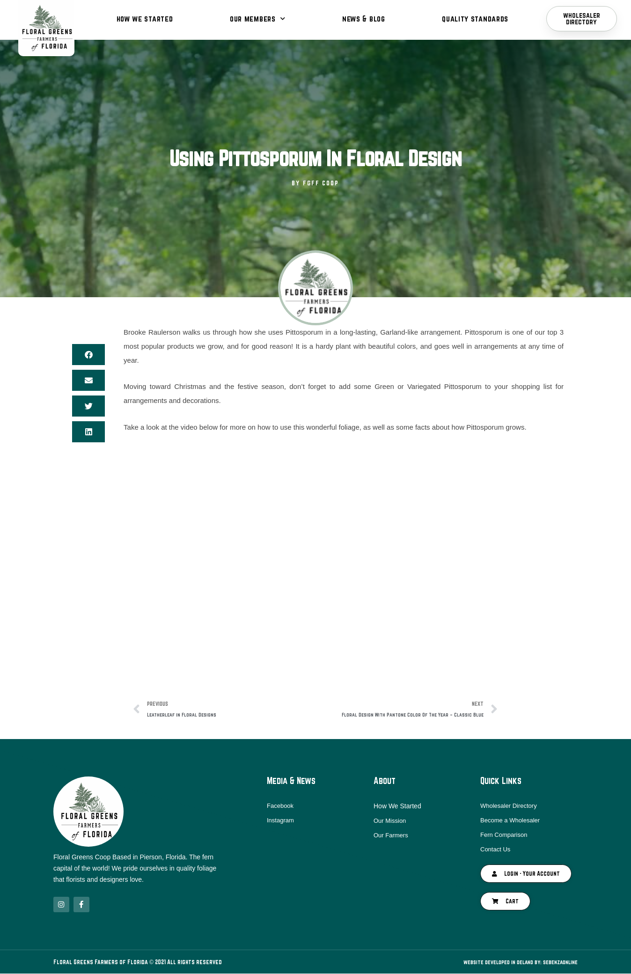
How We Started (145, 18)
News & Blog (363, 18)
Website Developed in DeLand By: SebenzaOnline (513, 962)
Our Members (257, 18)
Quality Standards (475, 18)
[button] (88, 354)
